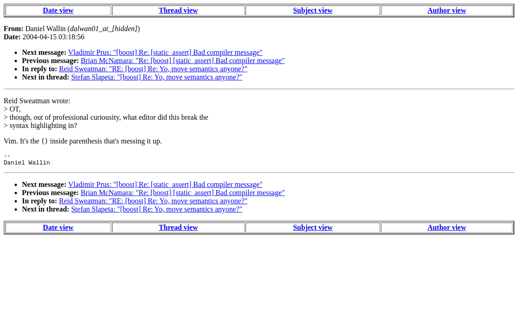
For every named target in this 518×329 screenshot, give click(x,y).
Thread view (178, 10)
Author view (446, 10)
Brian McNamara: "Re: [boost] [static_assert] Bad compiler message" (183, 60)
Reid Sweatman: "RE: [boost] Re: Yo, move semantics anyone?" (153, 69)
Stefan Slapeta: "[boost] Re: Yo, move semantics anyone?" (156, 77)
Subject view (313, 10)
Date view (58, 10)
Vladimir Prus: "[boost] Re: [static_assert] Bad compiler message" (165, 52)
